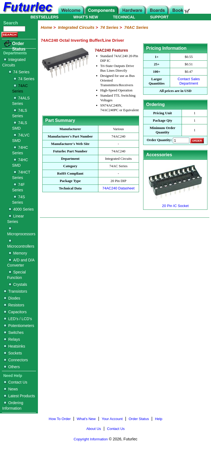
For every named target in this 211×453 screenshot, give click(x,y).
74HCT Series (21, 175)
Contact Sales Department (188, 81)
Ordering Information (12, 405)
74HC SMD (20, 162)
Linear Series (15, 219)
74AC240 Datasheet (118, 188)
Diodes (12, 298)
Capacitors (15, 312)
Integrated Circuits (14, 62)
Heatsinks (14, 346)
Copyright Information (91, 439)
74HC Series (20, 150)
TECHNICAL (124, 17)
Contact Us (15, 382)
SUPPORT (159, 17)
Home (46, 27)
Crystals (18, 284)
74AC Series (20, 88)
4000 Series (21, 209)
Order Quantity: (159, 140)
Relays (12, 339)
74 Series (19, 72)
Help (158, 419)
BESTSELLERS (44, 17)
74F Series (18, 187)
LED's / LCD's (18, 319)
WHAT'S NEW (85, 17)
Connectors (16, 360)
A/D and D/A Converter (20, 263)
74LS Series (19, 113)
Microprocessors (21, 231)
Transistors (15, 291)
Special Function (16, 275)
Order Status (19, 46)
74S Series (18, 200)
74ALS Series (21, 101)
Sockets (13, 353)
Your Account (112, 419)
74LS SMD (19, 125)
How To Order (60, 419)
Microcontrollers (20, 243)
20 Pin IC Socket (175, 203)
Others (12, 367)
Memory (18, 253)
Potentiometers (19, 325)
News (11, 389)
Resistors (14, 305)
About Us (93, 429)
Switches (14, 332)
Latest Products (19, 396)
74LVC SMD (21, 138)
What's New (86, 419)
